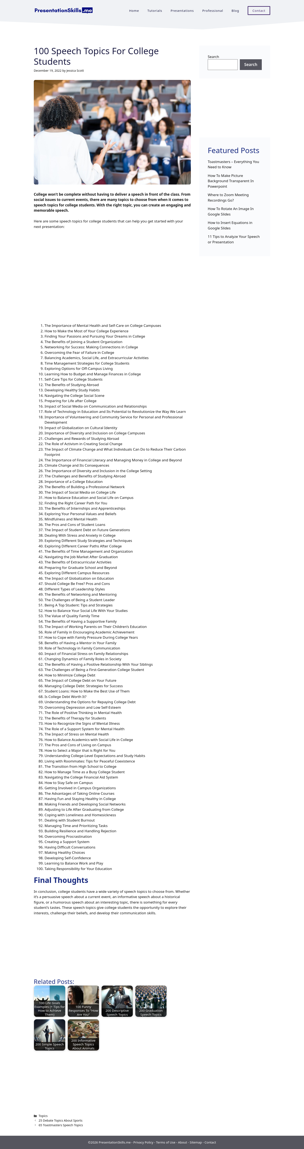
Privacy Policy (143, 1142)
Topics (43, 1116)
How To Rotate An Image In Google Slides (231, 211)
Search (213, 56)
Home (134, 10)
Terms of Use (165, 1142)
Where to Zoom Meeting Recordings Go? (228, 197)
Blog (235, 10)
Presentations (182, 10)
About (182, 1142)
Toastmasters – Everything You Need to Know (233, 164)
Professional (212, 10)
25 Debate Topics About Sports (60, 1120)
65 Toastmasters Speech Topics (61, 1125)
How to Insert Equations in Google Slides (230, 225)
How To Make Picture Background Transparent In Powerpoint (231, 181)
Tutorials (154, 10)
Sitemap (196, 1142)
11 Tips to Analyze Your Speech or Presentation (234, 239)
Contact (258, 10)
